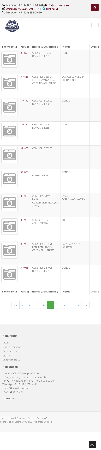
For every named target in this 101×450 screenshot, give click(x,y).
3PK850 (24, 100)
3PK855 (24, 124)
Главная (6, 342)
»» (85, 305)
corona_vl (52, 9)
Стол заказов (9, 351)
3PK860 (24, 148)
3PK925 (24, 243)
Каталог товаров (11, 347)
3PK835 (24, 52)
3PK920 (24, 220)
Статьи (6, 355)
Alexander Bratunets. (43, 421)
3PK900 (24, 196)
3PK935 (24, 267)
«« (15, 305)
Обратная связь (11, 359)
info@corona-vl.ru (57, 5)
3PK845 (24, 76)
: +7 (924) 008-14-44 (23, 8)
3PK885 (24, 172)
